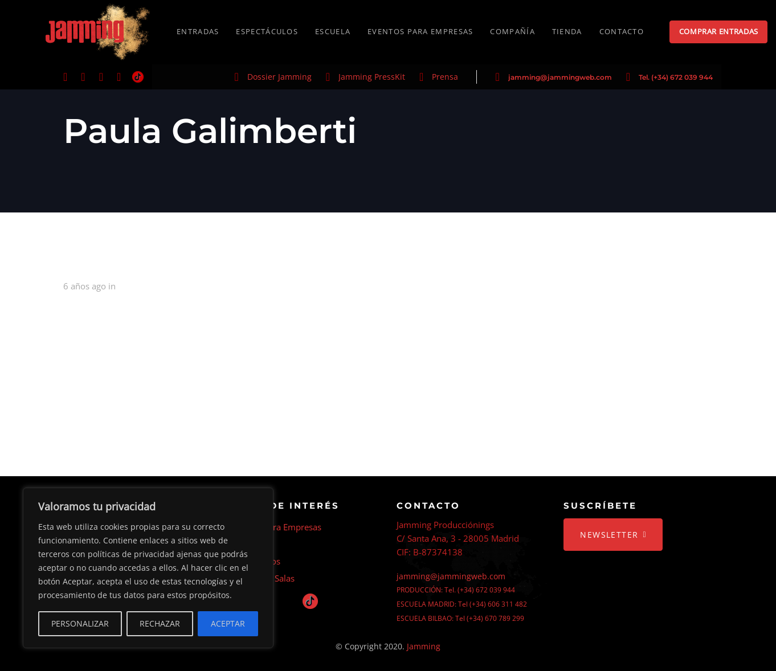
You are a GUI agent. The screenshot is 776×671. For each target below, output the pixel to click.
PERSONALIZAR (80, 623)
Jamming (423, 646)
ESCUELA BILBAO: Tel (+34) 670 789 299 (460, 618)
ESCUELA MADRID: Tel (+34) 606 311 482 (462, 604)
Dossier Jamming (279, 76)
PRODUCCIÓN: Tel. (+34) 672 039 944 (456, 590)
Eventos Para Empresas (275, 527)
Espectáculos (255, 561)
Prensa (445, 76)
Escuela (244, 544)
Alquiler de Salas (262, 578)
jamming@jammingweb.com (560, 77)
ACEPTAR (228, 623)
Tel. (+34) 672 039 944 (676, 77)
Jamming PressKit (371, 76)
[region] (148, 568)
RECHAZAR (160, 623)
